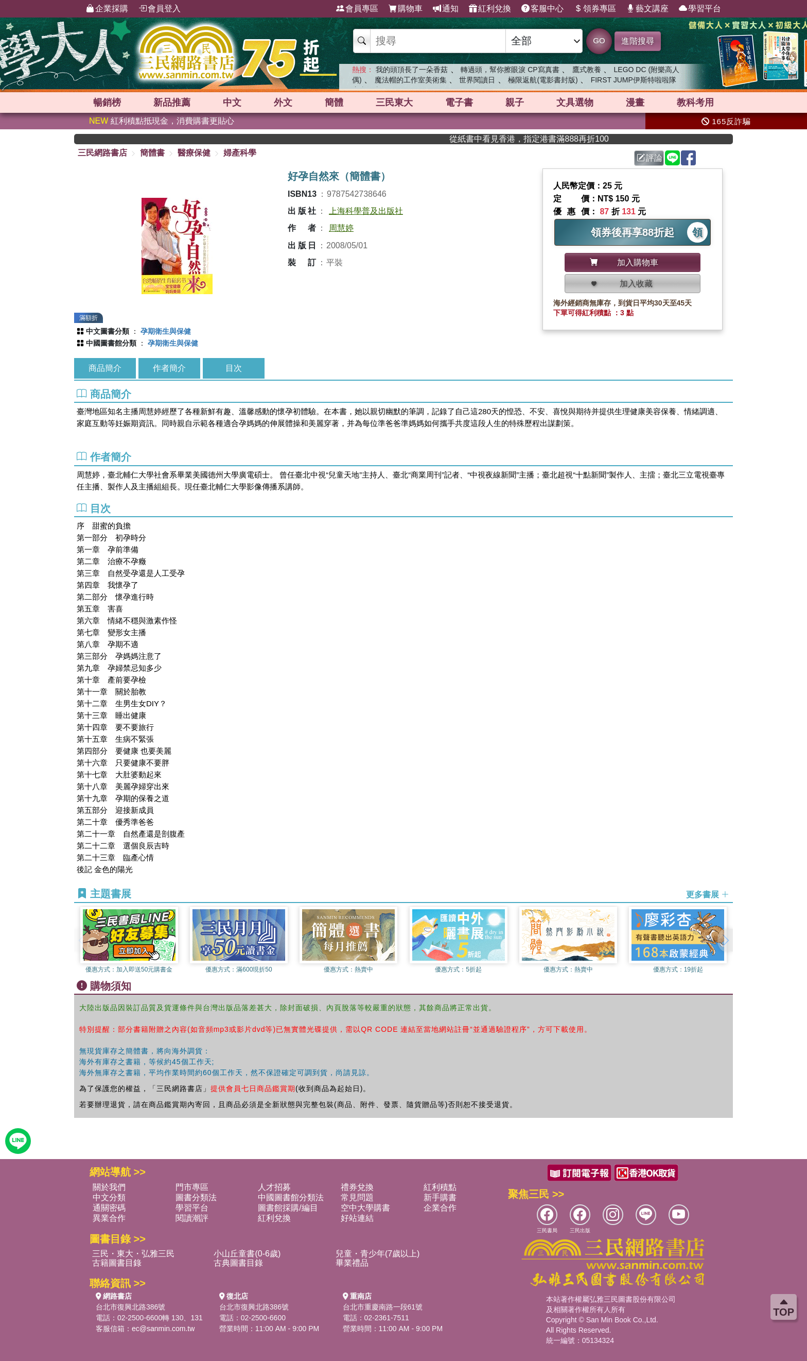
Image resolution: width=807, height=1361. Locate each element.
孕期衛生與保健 (166, 331)
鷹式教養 (586, 69)
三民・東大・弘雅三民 (133, 1253)
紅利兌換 (490, 9)
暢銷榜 (107, 102)
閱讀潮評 (192, 1218)
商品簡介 (105, 368)
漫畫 (635, 102)
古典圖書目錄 (238, 1262)
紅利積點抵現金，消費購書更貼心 (161, 120)
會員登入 (159, 9)
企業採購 (107, 9)
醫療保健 (194, 152)
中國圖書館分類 (111, 343)
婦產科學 (239, 152)
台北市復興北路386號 (130, 1307)
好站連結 (357, 1218)
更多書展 (707, 894)
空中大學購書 (365, 1207)
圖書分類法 (196, 1197)
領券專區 (595, 9)
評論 (649, 158)
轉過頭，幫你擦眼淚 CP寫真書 (510, 69)
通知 (446, 9)
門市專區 (192, 1187)
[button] (725, 940)
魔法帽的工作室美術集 (411, 80)
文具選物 (574, 102)
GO (599, 40)
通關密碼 (109, 1207)
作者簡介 (169, 368)
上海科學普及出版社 (366, 211)
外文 (283, 102)
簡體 (334, 102)
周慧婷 (341, 228)
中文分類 (109, 1197)
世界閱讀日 (477, 80)
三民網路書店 (102, 152)
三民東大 (394, 102)
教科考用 (695, 102)
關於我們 (109, 1187)
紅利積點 (440, 1187)
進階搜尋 (637, 41)
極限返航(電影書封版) (542, 80)
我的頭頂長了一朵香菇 (412, 69)
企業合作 (440, 1207)
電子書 (459, 102)
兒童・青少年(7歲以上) (378, 1253)
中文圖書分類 (107, 331)
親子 (514, 102)
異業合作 (109, 1218)
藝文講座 (647, 9)
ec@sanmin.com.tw (163, 1328)
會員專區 (357, 9)
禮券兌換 (357, 1187)
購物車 (406, 9)
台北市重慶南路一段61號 (383, 1307)
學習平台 (700, 9)
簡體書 (152, 152)
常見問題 (357, 1197)
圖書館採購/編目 (288, 1207)
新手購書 (440, 1197)
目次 (233, 368)
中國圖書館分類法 (291, 1197)
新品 (171, 102)
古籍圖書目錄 (117, 1262)
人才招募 (274, 1187)
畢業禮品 (352, 1262)
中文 (232, 102)
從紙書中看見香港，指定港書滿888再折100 (548, 138)
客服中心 (542, 9)
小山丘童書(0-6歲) (247, 1253)
